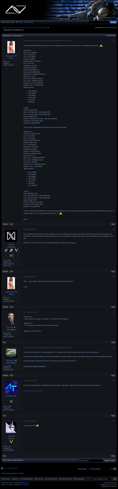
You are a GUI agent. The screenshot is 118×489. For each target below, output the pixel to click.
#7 (113, 421)
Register (27, 22)
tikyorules (10, 56)
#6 (113, 380)
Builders (93, 18)
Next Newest (18, 460)
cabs (7, 484)
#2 (113, 229)
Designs (33, 27)
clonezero (10, 360)
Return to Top (39, 479)
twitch (34, 391)
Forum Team (6, 479)
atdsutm (10, 396)
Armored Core (25, 27)
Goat (10, 436)
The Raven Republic (26, 479)
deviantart (26, 391)
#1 (113, 40)
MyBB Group (25, 482)
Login (21, 22)
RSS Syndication (78, 479)
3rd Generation (42, 27)
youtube (39, 391)
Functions (112, 18)
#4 (113, 312)
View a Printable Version (11, 468)
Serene (10, 327)
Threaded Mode (110, 35)
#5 (113, 347)
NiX (10, 245)
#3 (113, 276)
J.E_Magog (24, 484)
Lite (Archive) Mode (51, 479)
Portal (79, 18)
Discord (100, 18)
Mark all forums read (65, 479)
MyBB (10, 482)
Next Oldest (8, 460)
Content (86, 18)
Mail (106, 18)
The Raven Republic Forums (10, 27)
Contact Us (14, 479)
